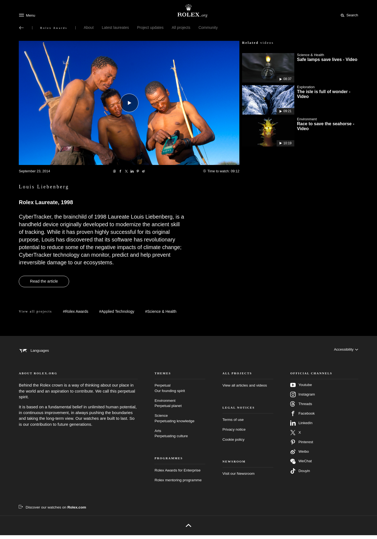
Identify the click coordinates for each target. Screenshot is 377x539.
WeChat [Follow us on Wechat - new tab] (301, 465)
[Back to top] (188, 529)
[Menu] (27, 15)
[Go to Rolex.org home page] (188, 11)
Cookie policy (234, 443)
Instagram (302, 398)
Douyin (300, 475)
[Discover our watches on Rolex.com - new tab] (52, 511)
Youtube (301, 389)
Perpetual (179, 392)
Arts (179, 438)
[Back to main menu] (21, 28)
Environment (179, 407)
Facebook (302, 417)
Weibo (299, 455)
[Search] (348, 15)
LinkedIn (301, 427)
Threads (301, 408)
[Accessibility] (345, 350)
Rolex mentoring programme (178, 484)
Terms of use (233, 423)
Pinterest (301, 446)
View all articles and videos (245, 389)
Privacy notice (234, 433)
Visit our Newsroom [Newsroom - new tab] (239, 477)
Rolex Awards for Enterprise (177, 474)
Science (179, 423)
